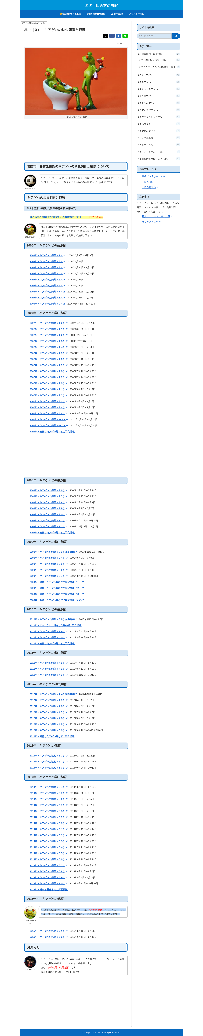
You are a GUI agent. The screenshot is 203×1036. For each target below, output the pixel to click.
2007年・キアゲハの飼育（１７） (48, 365)
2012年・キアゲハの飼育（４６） (48, 706)
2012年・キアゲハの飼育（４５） (48, 700)
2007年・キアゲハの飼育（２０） (48, 383)
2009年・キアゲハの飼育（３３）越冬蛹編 (53, 552)
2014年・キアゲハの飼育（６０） (48, 823)
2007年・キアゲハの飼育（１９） (48, 377)
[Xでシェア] (105, 36)
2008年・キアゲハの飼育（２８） (48, 502)
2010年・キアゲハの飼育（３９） (48, 631)
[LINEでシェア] (125, 36)
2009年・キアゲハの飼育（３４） (48, 558)
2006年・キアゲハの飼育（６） (47, 285)
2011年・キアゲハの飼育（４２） (48, 669)
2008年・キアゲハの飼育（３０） (48, 514)
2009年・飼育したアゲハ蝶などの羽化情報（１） (57, 582)
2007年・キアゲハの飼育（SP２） (49, 425)
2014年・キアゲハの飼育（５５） (48, 793)
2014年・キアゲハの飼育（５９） (48, 817)
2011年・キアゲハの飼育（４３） (48, 675)
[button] (176, 36)
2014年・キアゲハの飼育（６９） (48, 877)
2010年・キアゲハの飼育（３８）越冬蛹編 (53, 619)
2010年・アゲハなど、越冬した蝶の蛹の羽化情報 (57, 625)
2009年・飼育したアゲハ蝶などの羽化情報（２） (57, 588)
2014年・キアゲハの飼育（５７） (48, 805)
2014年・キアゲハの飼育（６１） (48, 829)
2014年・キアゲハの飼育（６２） (48, 835)
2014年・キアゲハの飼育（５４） (48, 787)
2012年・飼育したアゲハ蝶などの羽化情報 (53, 736)
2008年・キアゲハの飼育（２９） (48, 508)
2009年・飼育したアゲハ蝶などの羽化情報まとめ (57, 600)
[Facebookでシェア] (112, 36)
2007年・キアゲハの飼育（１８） (48, 371)
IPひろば (147, 182)
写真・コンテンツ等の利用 (157, 216)
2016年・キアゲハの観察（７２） (48, 937)
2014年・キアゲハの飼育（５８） (48, 811)
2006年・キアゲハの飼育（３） (47, 267)
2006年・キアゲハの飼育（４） (47, 273)
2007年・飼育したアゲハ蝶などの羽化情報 (53, 431)
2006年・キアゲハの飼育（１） (47, 255)
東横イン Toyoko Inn (153, 176)
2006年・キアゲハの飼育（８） (47, 297)
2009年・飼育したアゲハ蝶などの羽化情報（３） (57, 594)
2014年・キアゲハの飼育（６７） (48, 865)
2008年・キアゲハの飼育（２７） (48, 496)
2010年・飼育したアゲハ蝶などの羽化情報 (53, 643)
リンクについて (151, 222)
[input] (154, 36)
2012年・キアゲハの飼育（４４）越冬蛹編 (53, 694)
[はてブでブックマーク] (118, 36)
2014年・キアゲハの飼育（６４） (48, 847)
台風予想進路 (150, 187)
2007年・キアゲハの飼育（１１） (48, 329)
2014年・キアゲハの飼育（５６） (48, 799)
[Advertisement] (76, 141)
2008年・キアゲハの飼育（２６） (48, 490)
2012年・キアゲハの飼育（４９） (48, 724)
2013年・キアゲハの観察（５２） (48, 761)
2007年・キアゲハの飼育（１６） (48, 359)
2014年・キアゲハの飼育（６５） (48, 853)
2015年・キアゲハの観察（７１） (48, 931)
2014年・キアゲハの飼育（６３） (48, 841)
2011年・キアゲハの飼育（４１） (48, 663)
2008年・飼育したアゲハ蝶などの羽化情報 (53, 532)
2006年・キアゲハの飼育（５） (47, 279)
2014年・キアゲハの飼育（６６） (48, 859)
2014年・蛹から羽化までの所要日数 (50, 889)
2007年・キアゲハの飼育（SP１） (49, 419)
